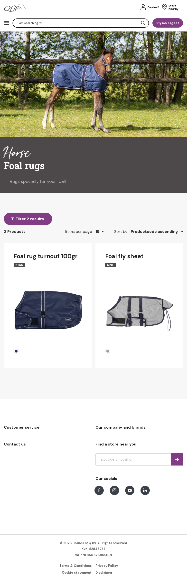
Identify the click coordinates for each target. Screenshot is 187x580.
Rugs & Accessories (51, 39)
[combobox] (81, 23)
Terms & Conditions (75, 566)
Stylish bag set (168, 23)
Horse (23, 39)
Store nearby (173, 7)
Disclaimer (103, 572)
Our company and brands (120, 427)
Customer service (21, 427)
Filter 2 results (30, 218)
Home (8, 39)
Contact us (15, 444)
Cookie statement (77, 572)
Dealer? (153, 7)
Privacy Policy (106, 566)
